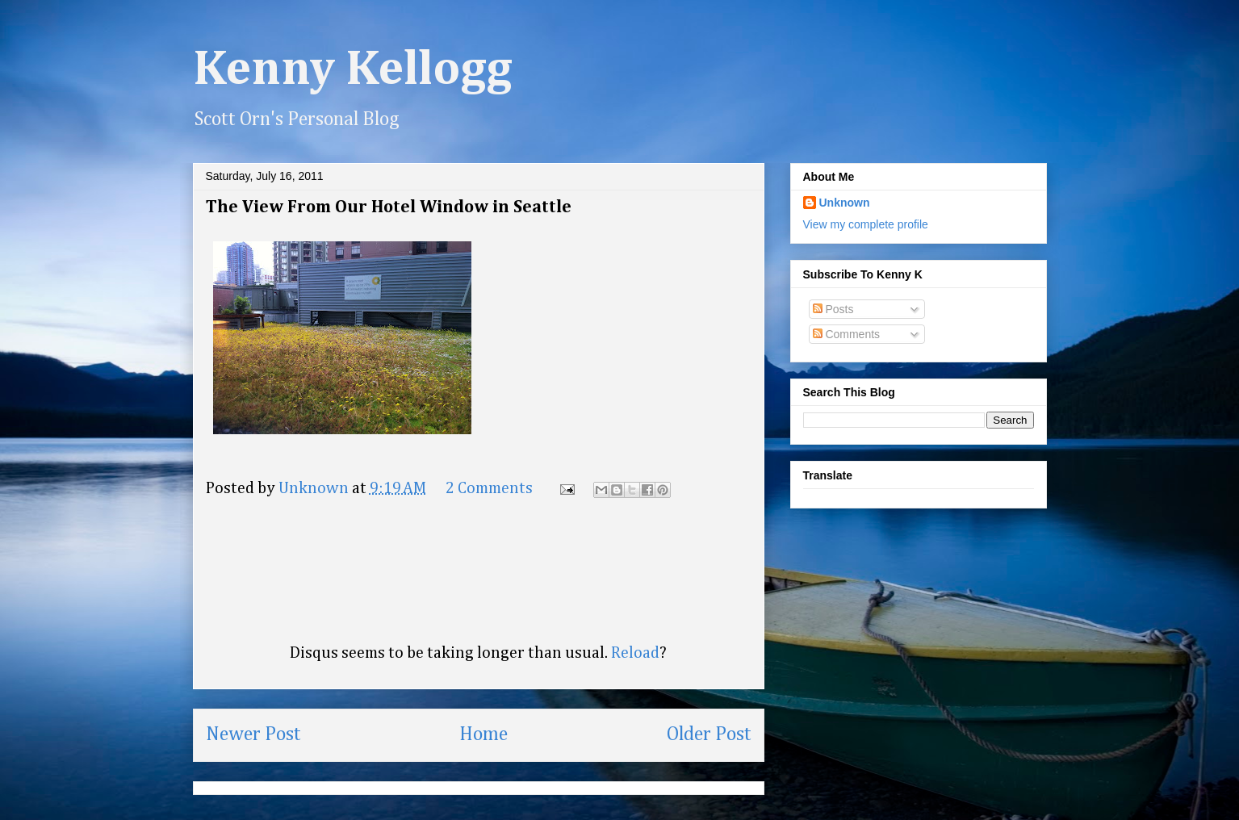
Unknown (844, 202)
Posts (833, 309)
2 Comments (489, 488)
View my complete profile (865, 224)
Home (483, 734)
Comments (847, 334)
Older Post (709, 734)
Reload (635, 653)
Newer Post (253, 734)
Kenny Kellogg (353, 70)
